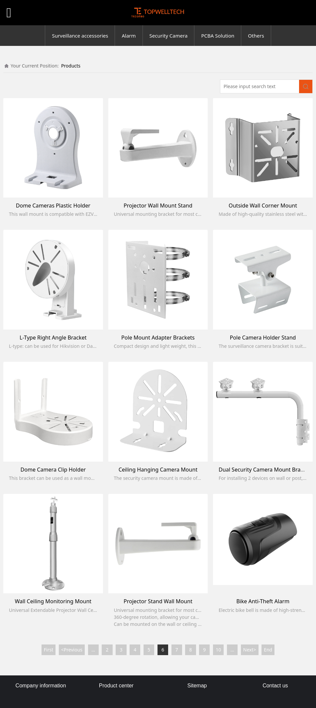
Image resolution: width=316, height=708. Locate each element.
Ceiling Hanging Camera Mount (158, 469)
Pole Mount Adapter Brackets (158, 337)
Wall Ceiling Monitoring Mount (53, 601)
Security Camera (169, 35)
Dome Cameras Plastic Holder (53, 205)
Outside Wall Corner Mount (263, 205)
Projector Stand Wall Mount (158, 601)
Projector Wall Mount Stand (158, 205)
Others (256, 35)
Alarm (129, 35)
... (93, 649)
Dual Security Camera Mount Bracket (265, 469)
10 (218, 649)
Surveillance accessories (80, 35)
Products (70, 66)
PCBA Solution (217, 35)
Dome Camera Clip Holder (53, 469)
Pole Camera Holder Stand (263, 337)
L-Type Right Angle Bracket (53, 337)
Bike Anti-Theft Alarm (262, 601)
